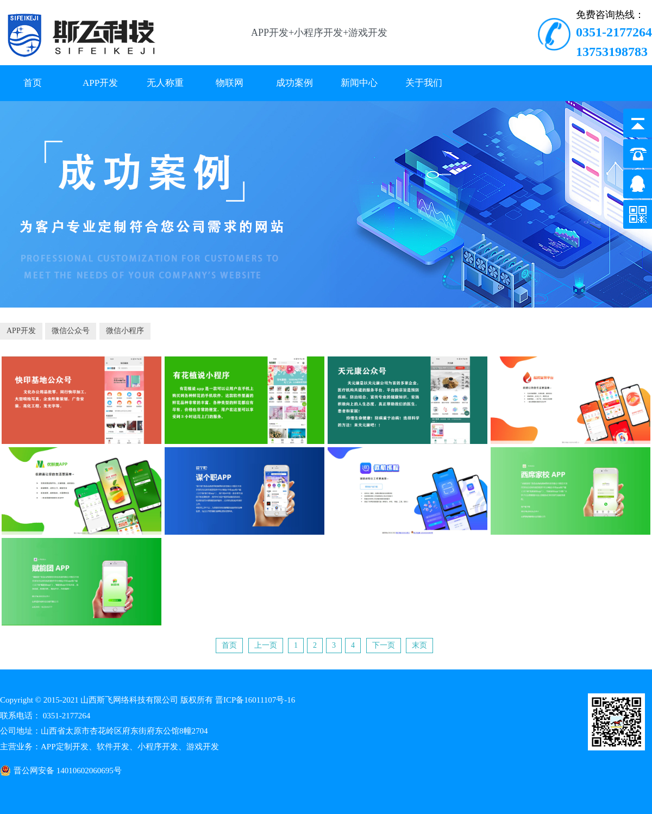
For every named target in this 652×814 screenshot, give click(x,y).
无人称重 (165, 83)
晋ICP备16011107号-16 (255, 700)
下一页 (383, 645)
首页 (32, 83)
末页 (419, 645)
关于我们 (423, 83)
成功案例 (294, 83)
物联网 (229, 83)
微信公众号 (71, 331)
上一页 (265, 645)
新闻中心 (359, 83)
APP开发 (100, 83)
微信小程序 (125, 331)
